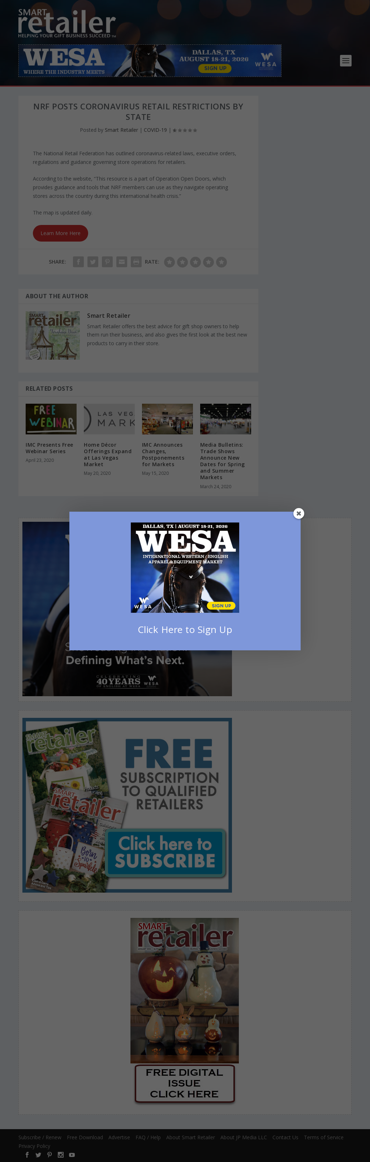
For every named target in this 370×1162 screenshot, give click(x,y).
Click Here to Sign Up (185, 629)
